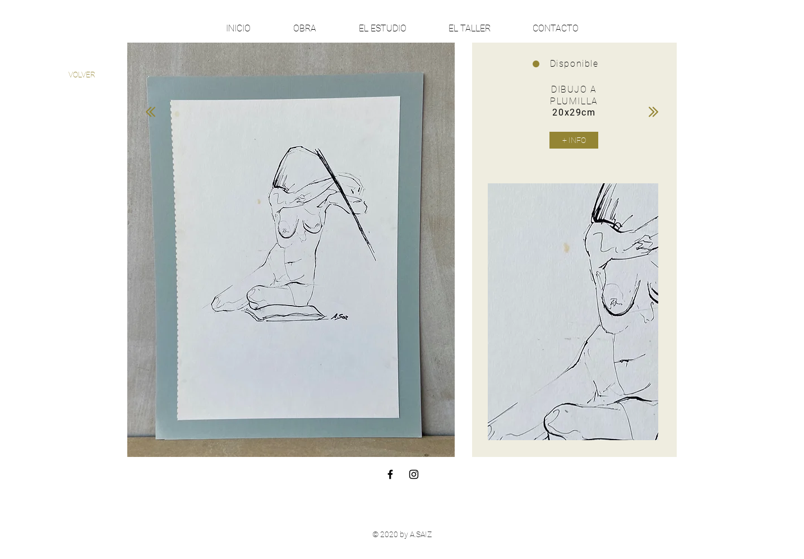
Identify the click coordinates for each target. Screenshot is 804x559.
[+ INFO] (573, 140)
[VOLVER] (81, 75)
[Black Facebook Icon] (390, 474)
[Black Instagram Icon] (414, 474)
